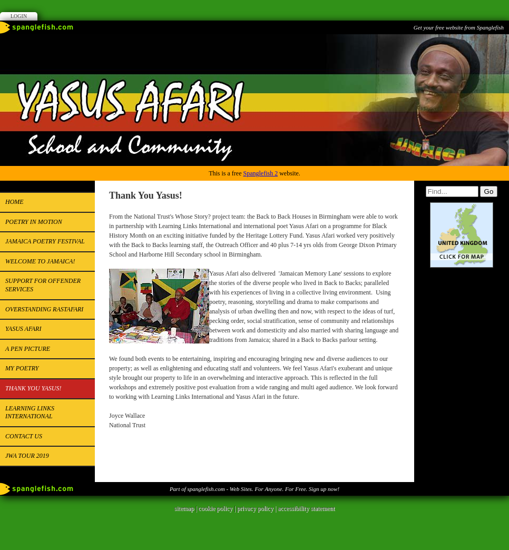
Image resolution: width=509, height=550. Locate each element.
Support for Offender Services (43, 285)
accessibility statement (306, 508)
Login (19, 16)
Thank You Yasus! (33, 388)
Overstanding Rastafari (44, 309)
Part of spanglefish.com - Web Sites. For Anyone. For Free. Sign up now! (254, 489)
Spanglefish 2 (260, 173)
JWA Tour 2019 (27, 455)
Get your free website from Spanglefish (459, 27)
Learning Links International (29, 412)
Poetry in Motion (33, 221)
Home (14, 201)
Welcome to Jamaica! (40, 261)
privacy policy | (257, 508)
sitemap (184, 508)
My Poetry (21, 368)
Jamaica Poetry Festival (45, 241)
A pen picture (27, 348)
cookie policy (215, 508)
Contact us (23, 436)
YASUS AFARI (23, 328)
